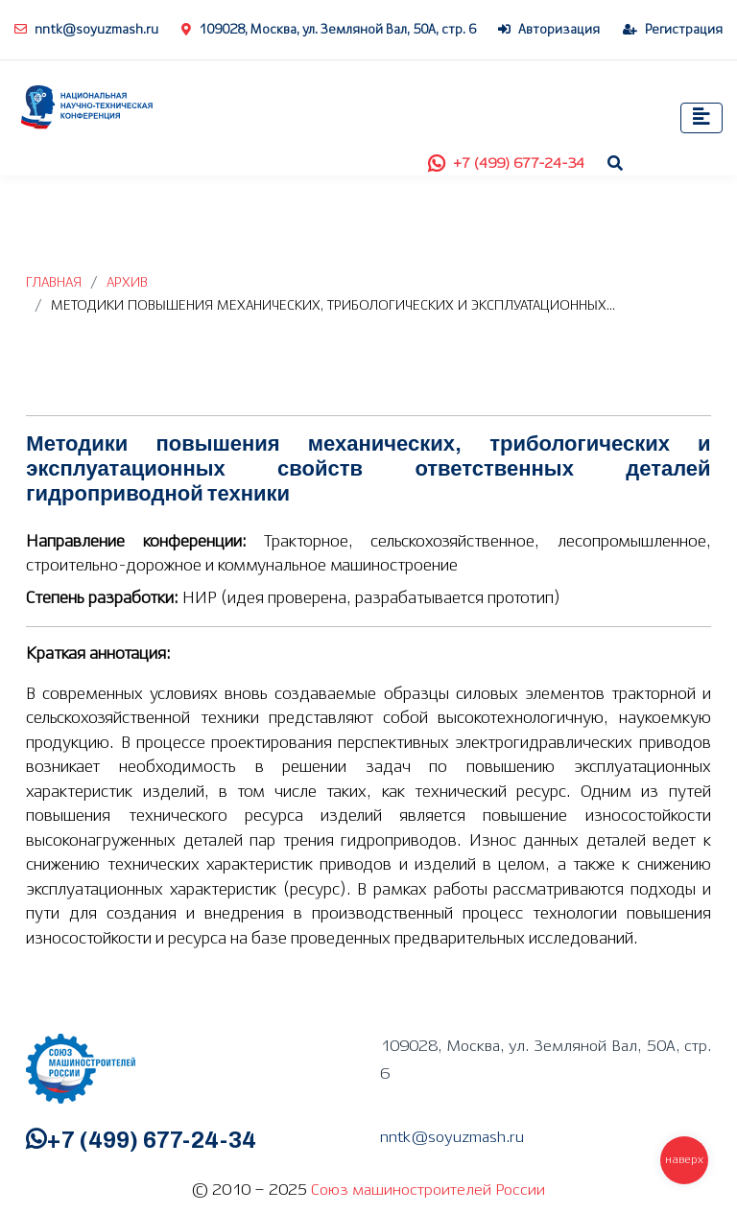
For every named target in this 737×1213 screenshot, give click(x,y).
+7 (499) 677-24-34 (506, 164)
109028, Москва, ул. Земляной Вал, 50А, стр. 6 (328, 30)
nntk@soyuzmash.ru (86, 30)
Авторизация (549, 30)
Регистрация (673, 30)
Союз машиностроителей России (428, 1190)
